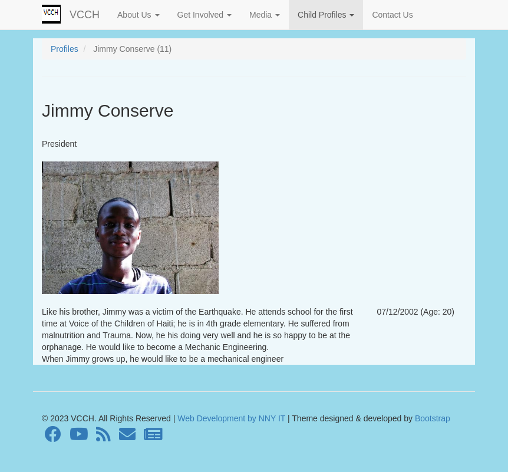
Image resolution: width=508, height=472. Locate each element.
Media (264, 14)
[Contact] (127, 437)
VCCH (85, 15)
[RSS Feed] (103, 437)
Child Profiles (326, 14)
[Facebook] (53, 437)
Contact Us (392, 14)
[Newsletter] (153, 437)
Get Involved (204, 14)
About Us (138, 14)
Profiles (64, 49)
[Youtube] (79, 437)
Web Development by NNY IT (231, 418)
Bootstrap (431, 418)
